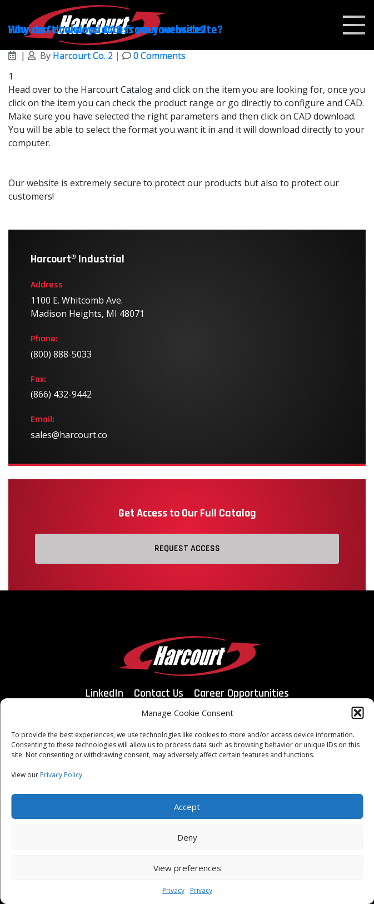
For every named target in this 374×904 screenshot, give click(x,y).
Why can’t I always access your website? (107, 29)
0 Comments (159, 55)
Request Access (187, 548)
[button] (357, 712)
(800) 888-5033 (61, 354)
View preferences (187, 867)
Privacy (173, 890)
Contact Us (158, 693)
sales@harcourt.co (69, 435)
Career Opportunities (241, 693)
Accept (187, 806)
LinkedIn (104, 693)
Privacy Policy (61, 774)
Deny (187, 837)
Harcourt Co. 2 (83, 55)
